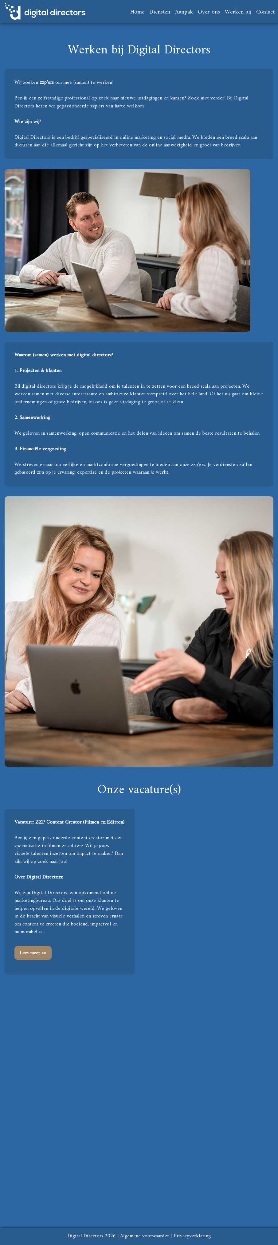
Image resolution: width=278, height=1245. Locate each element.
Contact (265, 12)
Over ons (209, 12)
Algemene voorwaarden (145, 1236)
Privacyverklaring (192, 1236)
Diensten (159, 12)
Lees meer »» (33, 953)
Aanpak (184, 12)
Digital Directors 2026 (92, 1236)
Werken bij (238, 12)
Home (137, 12)
